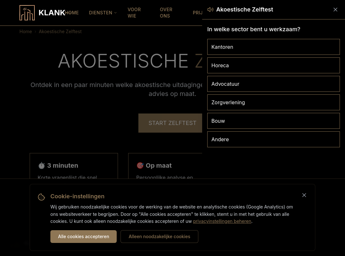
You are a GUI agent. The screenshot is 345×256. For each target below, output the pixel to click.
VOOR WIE (134, 12)
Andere (220, 139)
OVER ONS (166, 12)
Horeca (220, 65)
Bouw (218, 121)
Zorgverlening (228, 102)
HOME (72, 12)
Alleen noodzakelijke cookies (159, 236)
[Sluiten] (304, 195)
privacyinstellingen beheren (222, 221)
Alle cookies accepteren (83, 236)
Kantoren (222, 47)
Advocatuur (225, 84)
